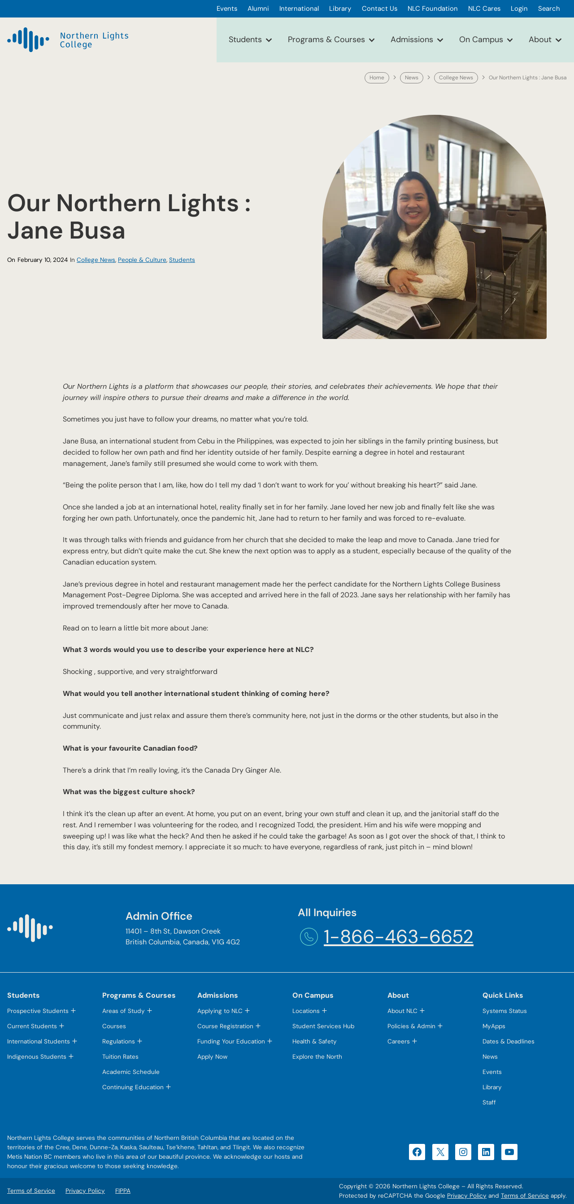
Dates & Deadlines (509, 1041)
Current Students (32, 1026)
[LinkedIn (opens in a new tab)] (486, 1152)
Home (377, 77)
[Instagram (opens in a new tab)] (463, 1152)
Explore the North (317, 1057)
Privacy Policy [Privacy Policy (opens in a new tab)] (467, 1196)
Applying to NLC (220, 1011)
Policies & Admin (411, 1026)
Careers (398, 1041)
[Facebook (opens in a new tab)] (417, 1152)
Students (245, 39)
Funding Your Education (231, 1041)
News (411, 77)
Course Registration (225, 1026)
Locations (306, 1011)
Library (492, 1087)
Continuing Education (133, 1087)
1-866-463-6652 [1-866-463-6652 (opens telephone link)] (399, 937)
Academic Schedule (131, 1072)
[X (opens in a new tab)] (440, 1152)
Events (492, 1072)
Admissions (412, 39)
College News (456, 77)
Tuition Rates (120, 1057)
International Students (38, 1041)
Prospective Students (38, 1011)
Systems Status (505, 1011)
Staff (489, 1102)
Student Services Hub (323, 1026)
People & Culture (142, 260)
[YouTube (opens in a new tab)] (509, 1152)
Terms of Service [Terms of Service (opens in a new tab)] (525, 1196)
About (540, 39)
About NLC (402, 1011)
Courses (114, 1026)
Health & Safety (314, 1041)
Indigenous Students (36, 1057)
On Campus (481, 39)
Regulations (118, 1041)
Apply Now (212, 1057)
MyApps (494, 1026)
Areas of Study (123, 1011)
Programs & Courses (326, 39)
